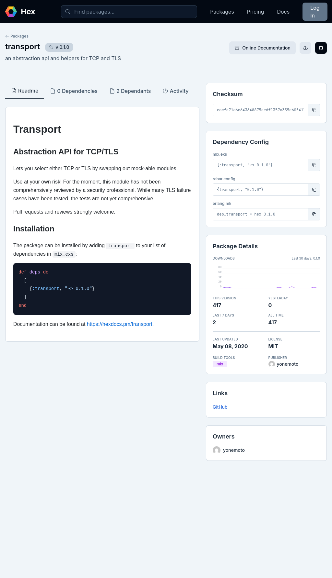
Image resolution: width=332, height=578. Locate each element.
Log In (314, 12)
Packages (222, 11)
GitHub (220, 407)
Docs (283, 11)
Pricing (255, 11)
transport (22, 46)
